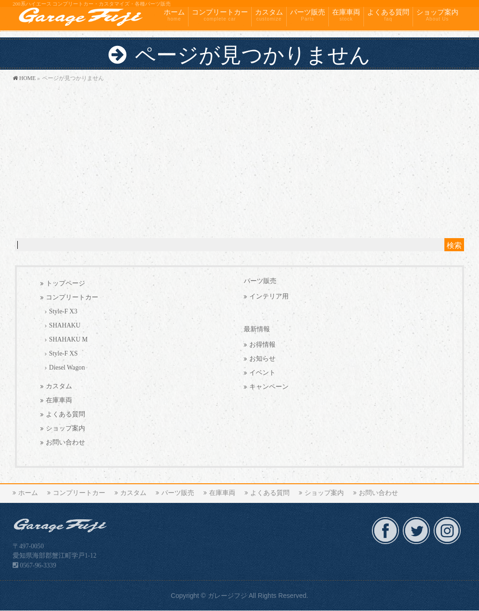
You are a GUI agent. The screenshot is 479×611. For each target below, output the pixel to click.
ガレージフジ (227, 595)
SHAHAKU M (68, 339)
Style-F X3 (63, 311)
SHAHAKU (64, 325)
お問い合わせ (65, 442)
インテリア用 (269, 296)
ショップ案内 (65, 428)
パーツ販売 (260, 280)
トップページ (65, 283)
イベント (262, 372)
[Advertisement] (239, 153)
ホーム (28, 492)
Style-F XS (63, 353)
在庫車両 (59, 400)
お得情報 (262, 344)
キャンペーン (269, 386)
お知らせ (262, 358)
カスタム (59, 386)
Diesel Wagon (67, 367)
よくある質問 (65, 414)
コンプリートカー (72, 297)
